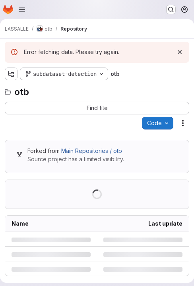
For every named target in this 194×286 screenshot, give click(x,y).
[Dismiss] (179, 52)
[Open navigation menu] (22, 9)
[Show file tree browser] (11, 74)
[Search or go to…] (171, 9)
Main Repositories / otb (91, 150)
